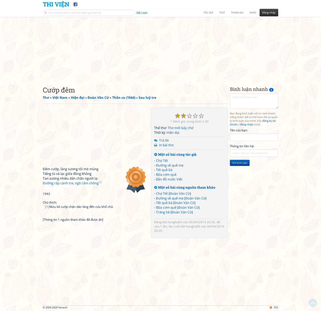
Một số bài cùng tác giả (175, 155)
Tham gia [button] (237, 12)
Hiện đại (173, 132)
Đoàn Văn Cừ (180, 193)
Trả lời (164, 140)
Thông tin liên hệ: (242, 146)
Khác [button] (253, 12)
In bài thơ (166, 145)
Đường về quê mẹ (169, 165)
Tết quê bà (164, 170)
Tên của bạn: (239, 130)
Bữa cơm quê (166, 174)
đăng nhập (246, 124)
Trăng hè (163, 212)
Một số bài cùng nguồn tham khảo (184, 187)
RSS (274, 307)
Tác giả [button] (208, 12)
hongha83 (175, 222)
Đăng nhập (269, 12)
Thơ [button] (222, 12)
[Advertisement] (160, 48)
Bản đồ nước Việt (169, 179)
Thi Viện (56, 4)
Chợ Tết (162, 160)
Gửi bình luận (239, 163)
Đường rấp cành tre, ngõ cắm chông (72, 183)
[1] (47, 207)
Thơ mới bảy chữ (180, 128)
